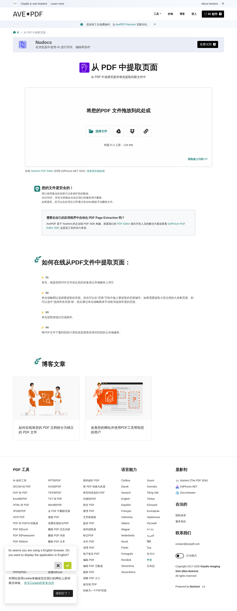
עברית (150, 529)
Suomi (150, 480)
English (125, 498)
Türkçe (151, 498)
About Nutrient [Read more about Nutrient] (209, 3)
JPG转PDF (19, 511)
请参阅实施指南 (96, 170)
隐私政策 (181, 515)
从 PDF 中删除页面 (59, 511)
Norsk (124, 541)
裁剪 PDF (88, 572)
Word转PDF (55, 504)
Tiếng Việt (152, 492)
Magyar (125, 529)
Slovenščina (128, 572)
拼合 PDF (88, 504)
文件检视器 (89, 517)
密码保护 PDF (91, 480)
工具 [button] (156, 13)
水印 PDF (88, 541)
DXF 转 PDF (20, 492)
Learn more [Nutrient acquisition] (57, 3)
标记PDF (88, 535)
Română (126, 559)
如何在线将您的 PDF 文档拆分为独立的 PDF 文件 (46, 430)
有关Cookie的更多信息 (39, 583)
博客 (182, 13)
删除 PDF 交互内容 (59, 529)
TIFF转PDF (54, 492)
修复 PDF (53, 517)
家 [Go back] (16, 32)
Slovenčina (127, 566)
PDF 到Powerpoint (23, 535)
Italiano (125, 523)
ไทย (149, 547)
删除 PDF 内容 (56, 535)
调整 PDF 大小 (91, 578)
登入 (194, 13)
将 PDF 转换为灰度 (94, 486)
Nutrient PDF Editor (42, 170)
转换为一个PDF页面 (94, 590)
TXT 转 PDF (55, 498)
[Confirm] (67, 565)
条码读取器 (89, 529)
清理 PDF (88, 547)
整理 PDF (88, 511)
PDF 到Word (20, 541)
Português (127, 553)
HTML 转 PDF (21, 504)
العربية (150, 535)
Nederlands (128, 535)
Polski (124, 547)
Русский (151, 523)
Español (126, 504)
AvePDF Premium (126, 24)
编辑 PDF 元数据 (93, 566)
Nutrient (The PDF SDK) (192, 480)
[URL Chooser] (146, 131)
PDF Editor (123, 223)
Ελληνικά (152, 504)
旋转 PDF (88, 523)
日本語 (151, 566)
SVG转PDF (54, 486)
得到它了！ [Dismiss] (63, 593)
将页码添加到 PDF (94, 492)
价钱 (170, 13)
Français (126, 511)
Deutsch (126, 492)
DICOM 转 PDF (22, 486)
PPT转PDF (54, 480)
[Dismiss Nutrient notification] (223, 3)
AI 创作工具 (19, 480)
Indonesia (127, 517)
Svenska (152, 486)
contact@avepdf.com (188, 543)
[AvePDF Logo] (28, 14)
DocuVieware (186, 492)
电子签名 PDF (91, 553)
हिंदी (149, 541)
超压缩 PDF (90, 584)
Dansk (125, 486)
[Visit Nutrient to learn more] (15, 3)
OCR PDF (19, 517)
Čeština (125, 480)
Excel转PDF (20, 498)
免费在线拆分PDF (58, 523)
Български (153, 511)
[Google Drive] (118, 131)
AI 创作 (213, 14)
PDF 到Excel (20, 529)
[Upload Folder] (98, 131)
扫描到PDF (89, 498)
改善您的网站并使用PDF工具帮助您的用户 (117, 430)
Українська (153, 517)
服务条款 (181, 521)
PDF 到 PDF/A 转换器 (25, 523)
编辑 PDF (88, 559)
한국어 (151, 553)
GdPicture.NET (187, 486)
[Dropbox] (132, 131)
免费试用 (208, 44)
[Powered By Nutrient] (200, 586)
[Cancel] (58, 565)
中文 (149, 559)
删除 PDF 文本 (56, 541)
